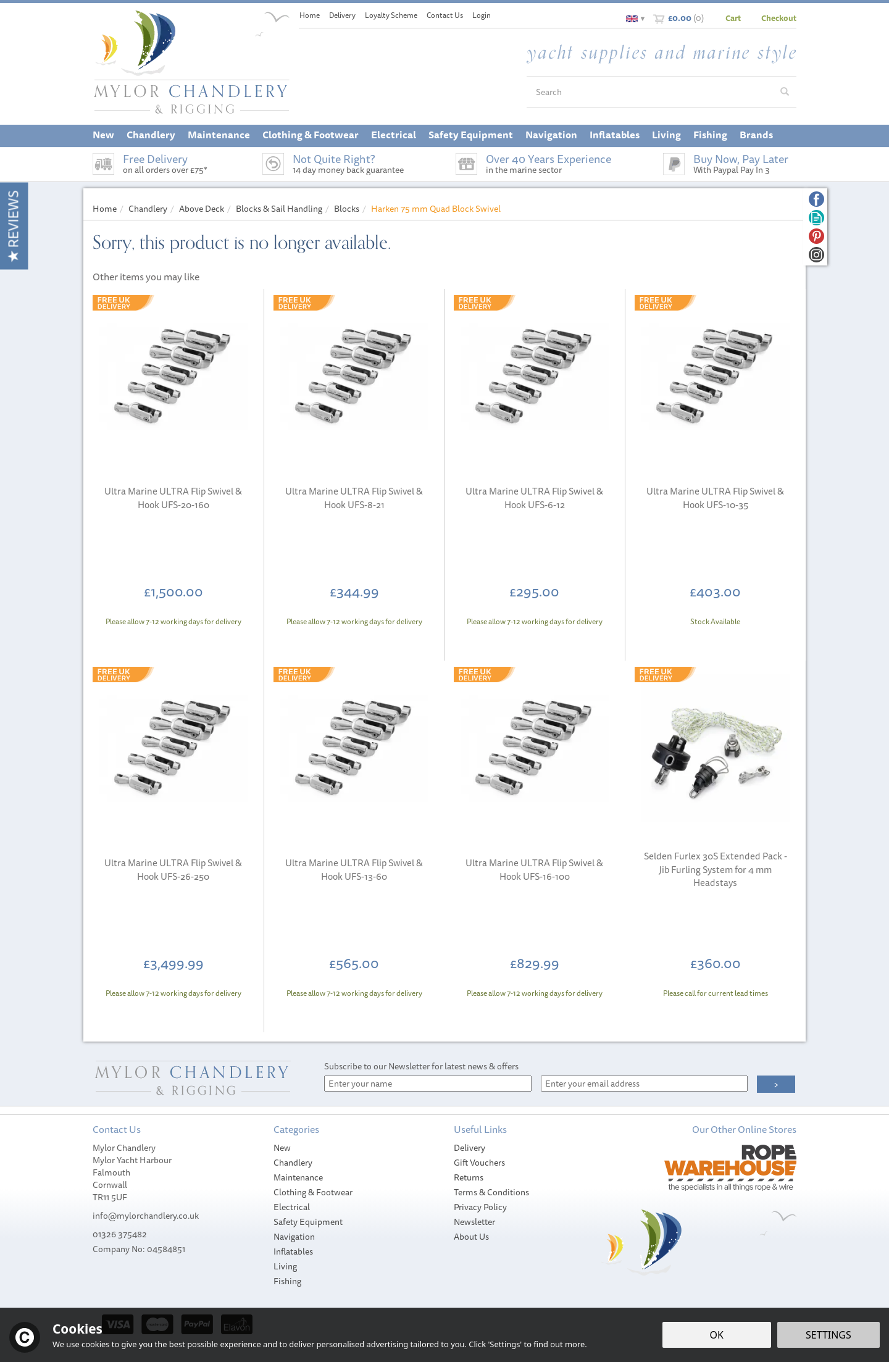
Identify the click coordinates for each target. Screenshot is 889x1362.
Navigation (294, 1236)
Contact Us (445, 15)
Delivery (469, 1148)
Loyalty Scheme (391, 15)
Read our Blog (816, 217)
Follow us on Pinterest (816, 236)
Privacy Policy (480, 1207)
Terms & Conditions (491, 1192)
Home (309, 15)
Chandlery (292, 1162)
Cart (733, 18)
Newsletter (474, 1222)
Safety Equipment (308, 1222)
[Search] (650, 92)
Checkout (778, 18)
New (282, 1148)
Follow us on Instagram (816, 254)
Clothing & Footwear (313, 1192)
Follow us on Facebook (816, 199)
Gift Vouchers (479, 1162)
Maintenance (298, 1177)
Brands (756, 135)
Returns (468, 1177)
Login (481, 15)
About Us (471, 1236)
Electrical (291, 1207)
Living (285, 1266)
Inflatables (293, 1251)
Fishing (287, 1281)
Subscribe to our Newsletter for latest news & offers (421, 1066)
